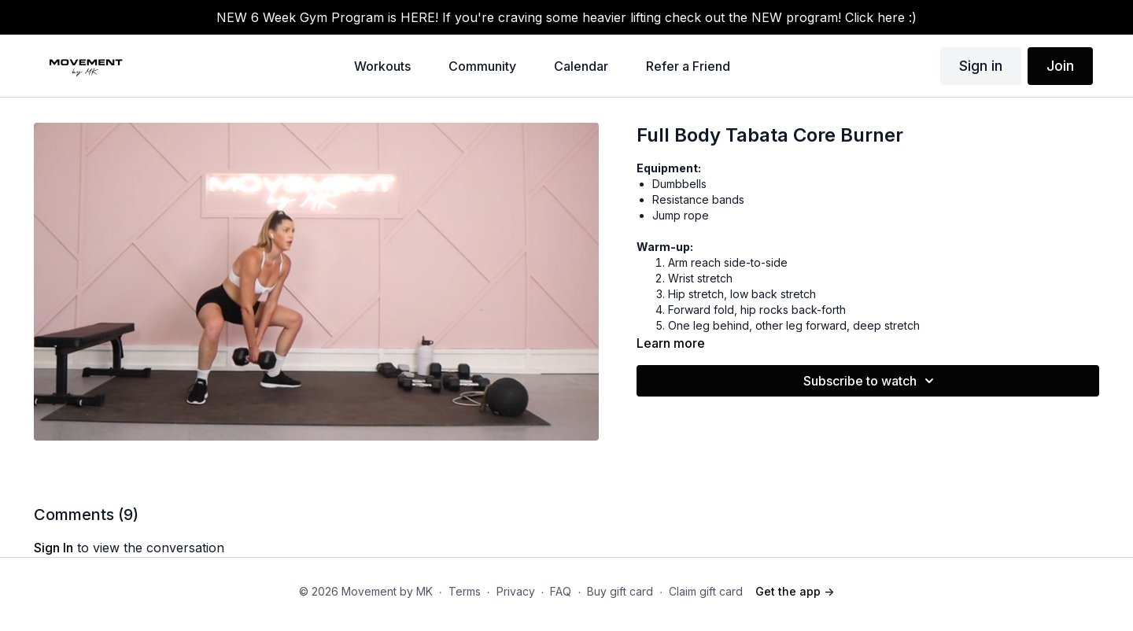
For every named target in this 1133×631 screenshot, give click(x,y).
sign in (53, 547)
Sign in (980, 65)
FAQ (560, 591)
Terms (464, 591)
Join (1060, 65)
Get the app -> (794, 591)
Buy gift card (620, 591)
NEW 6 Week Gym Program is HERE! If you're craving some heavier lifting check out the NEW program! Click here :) (566, 17)
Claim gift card (706, 591)
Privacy (515, 591)
